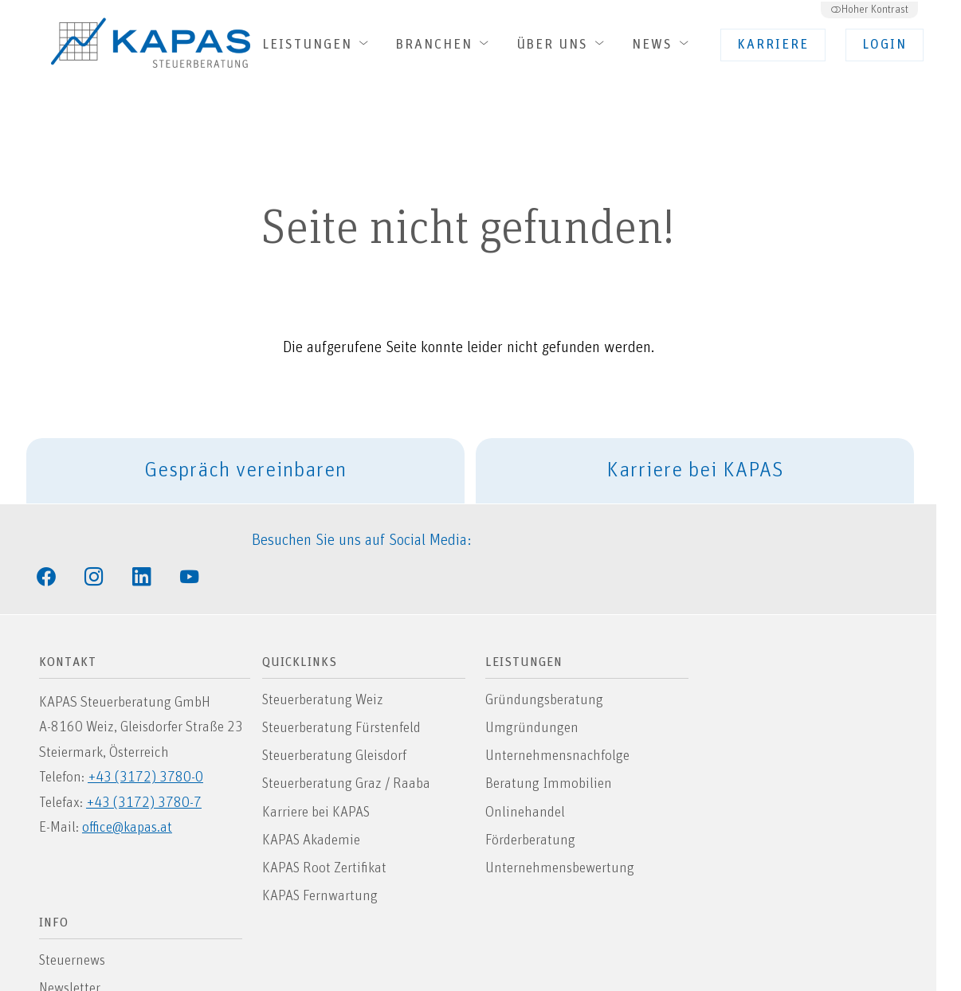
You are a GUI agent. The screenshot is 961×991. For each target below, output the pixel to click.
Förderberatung (532, 807)
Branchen (445, 44)
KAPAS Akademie (313, 807)
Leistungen (318, 44)
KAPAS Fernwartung (322, 863)
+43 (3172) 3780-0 (146, 744)
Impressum (744, 807)
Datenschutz (748, 779)
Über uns (563, 44)
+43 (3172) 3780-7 (144, 769)
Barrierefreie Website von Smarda (380, 952)
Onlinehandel (527, 779)
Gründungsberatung (546, 667)
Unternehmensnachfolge (559, 722)
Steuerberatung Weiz (325, 667)
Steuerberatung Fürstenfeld (343, 694)
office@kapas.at (128, 794)
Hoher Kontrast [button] (869, 8)
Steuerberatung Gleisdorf (336, 722)
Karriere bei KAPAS (708, 472)
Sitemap (735, 722)
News (663, 44)
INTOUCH (650, 952)
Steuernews (744, 667)
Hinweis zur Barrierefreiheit (791, 751)
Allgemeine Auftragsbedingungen (809, 835)
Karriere (774, 45)
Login (885, 45)
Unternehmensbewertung (561, 835)
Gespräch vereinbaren (257, 472)
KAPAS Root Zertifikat (326, 835)
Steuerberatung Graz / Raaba (348, 751)
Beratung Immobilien (550, 751)
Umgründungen (533, 694)
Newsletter (741, 694)
